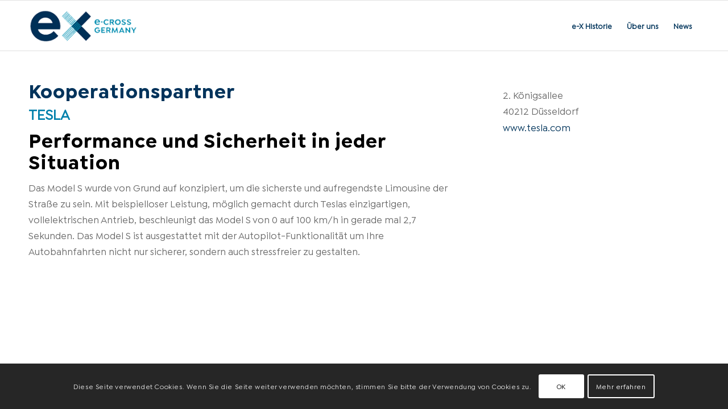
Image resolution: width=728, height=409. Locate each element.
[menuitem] (591, 26)
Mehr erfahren (621, 386)
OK (561, 386)
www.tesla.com (536, 127)
